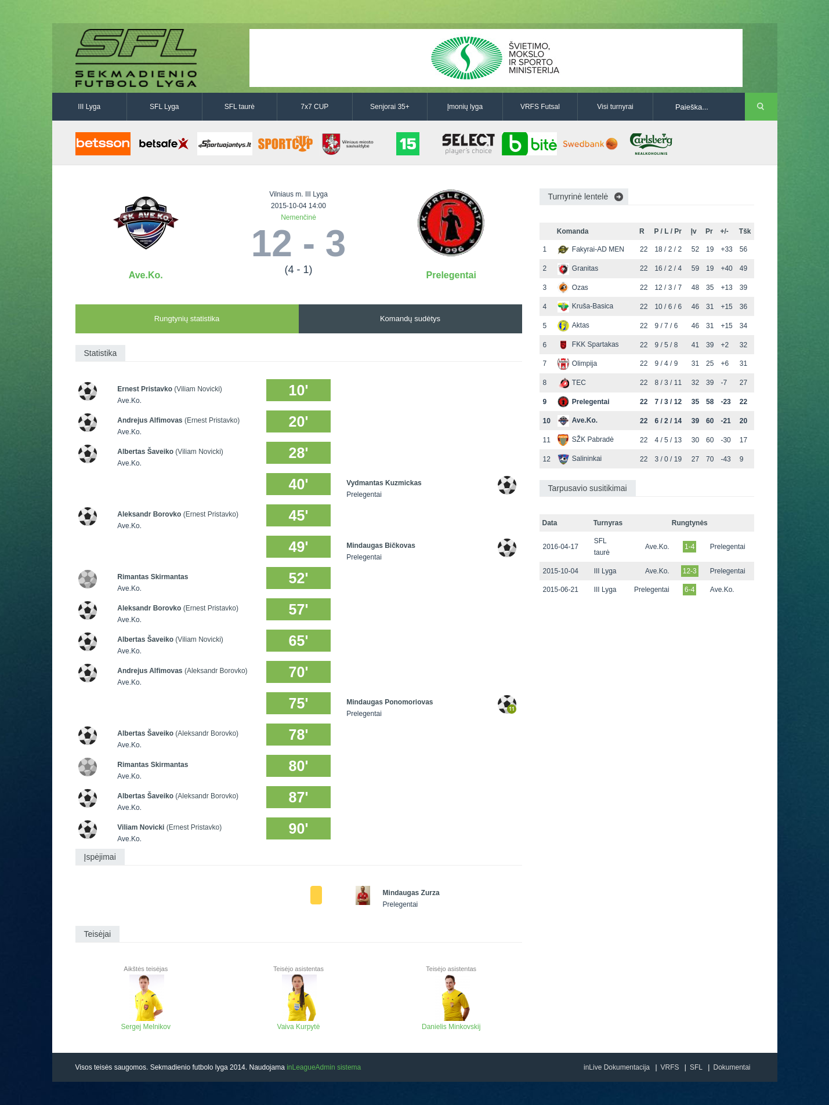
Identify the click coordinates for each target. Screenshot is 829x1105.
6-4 (689, 590)
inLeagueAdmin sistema (324, 1067)
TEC (572, 383)
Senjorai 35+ (390, 107)
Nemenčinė (298, 217)
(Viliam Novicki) (198, 389)
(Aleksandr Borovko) (216, 671)
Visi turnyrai (615, 107)
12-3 (690, 571)
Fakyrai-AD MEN (591, 249)
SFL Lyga (164, 107)
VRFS (670, 1067)
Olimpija (577, 363)
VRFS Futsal (540, 107)
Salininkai (580, 459)
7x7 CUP (314, 107)
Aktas (573, 325)
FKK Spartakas (588, 344)
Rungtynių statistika (187, 318)
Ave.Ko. (146, 275)
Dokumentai (731, 1067)
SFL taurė (240, 107)
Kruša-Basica (585, 306)
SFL (696, 1067)
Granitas (578, 268)
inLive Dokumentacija (617, 1067)
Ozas (573, 287)
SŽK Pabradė (586, 439)
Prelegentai (451, 275)
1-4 (689, 547)
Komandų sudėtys (410, 318)
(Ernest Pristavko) (212, 420)
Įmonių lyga (465, 107)
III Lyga (89, 107)
